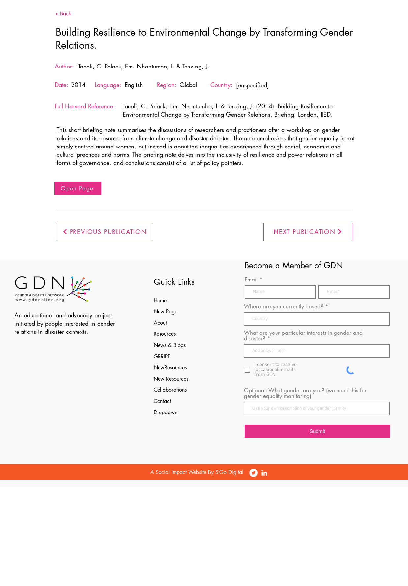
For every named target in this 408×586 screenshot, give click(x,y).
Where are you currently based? (283, 306)
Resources (165, 334)
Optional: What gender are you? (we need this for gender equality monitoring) (305, 393)
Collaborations (170, 389)
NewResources (170, 367)
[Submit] (317, 431)
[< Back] (73, 13)
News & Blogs (170, 345)
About (160, 322)
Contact (162, 401)
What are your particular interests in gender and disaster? (303, 335)
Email (251, 279)
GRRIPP (162, 356)
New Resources (171, 378)
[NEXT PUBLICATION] (308, 232)
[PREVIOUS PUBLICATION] (104, 232)
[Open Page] (77, 188)
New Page (165, 311)
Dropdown (165, 412)
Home (160, 300)
